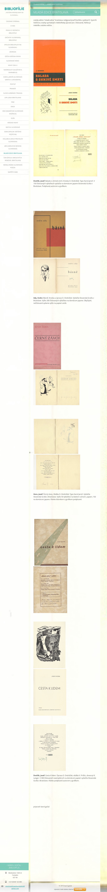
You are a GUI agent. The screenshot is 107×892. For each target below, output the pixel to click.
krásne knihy (13, 123)
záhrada (12, 52)
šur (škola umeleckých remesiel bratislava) (13, 159)
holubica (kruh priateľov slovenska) (13, 140)
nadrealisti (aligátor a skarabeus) (13, 71)
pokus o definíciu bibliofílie (13, 31)
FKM (12, 102)
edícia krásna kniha (13, 56)
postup (13, 84)
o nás (13, 26)
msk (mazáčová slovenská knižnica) (13, 112)
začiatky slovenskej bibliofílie (13, 38)
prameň (13, 89)
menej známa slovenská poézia (12, 166)
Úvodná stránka (12, 21)
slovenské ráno (12, 61)
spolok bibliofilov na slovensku (12, 46)
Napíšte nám (13, 172)
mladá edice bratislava (13, 153)
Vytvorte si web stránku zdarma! (63, 889)
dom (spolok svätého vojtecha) (12, 133)
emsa (13, 107)
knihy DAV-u (12, 65)
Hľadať (96, 12)
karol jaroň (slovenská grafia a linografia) (12, 78)
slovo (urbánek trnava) (12, 93)
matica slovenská (13, 127)
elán (13, 118)
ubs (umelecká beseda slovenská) (12, 147)
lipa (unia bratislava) (12, 98)
